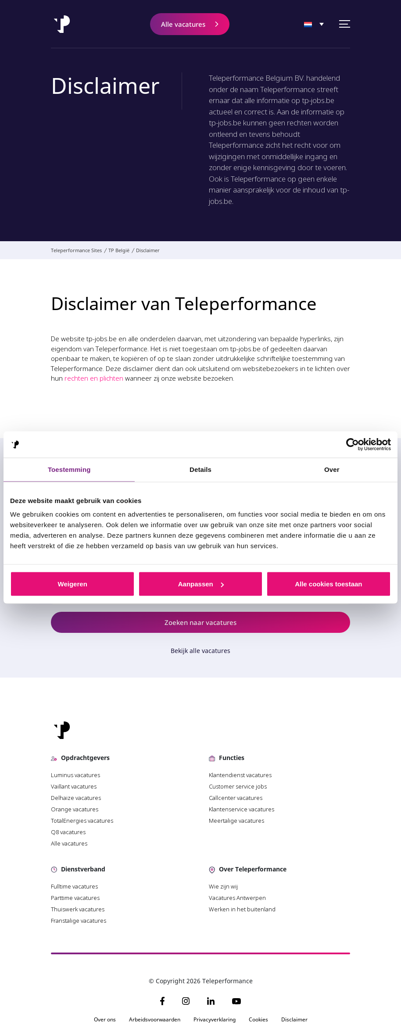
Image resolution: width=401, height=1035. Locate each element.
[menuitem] (314, 24)
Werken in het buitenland (242, 909)
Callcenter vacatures (235, 798)
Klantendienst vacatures (240, 775)
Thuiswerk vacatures (77, 909)
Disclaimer (294, 1019)
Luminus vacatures (75, 775)
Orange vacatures (74, 809)
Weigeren (72, 584)
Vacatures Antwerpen (237, 898)
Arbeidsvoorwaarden (154, 1019)
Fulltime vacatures (74, 886)
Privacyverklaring (214, 1019)
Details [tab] (200, 469)
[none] (314, 24)
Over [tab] (332, 469)
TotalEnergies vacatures (82, 820)
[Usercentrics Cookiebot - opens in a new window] (352, 444)
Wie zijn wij (223, 886)
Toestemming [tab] (69, 469)
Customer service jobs (238, 786)
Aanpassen (201, 584)
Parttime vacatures (75, 898)
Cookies (258, 1019)
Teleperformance (287, 89)
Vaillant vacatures (74, 786)
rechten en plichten (93, 378)
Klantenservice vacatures (241, 809)
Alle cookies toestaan (328, 584)
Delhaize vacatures (76, 798)
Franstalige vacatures (78, 920)
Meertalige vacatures (236, 820)
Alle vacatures (69, 843)
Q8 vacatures (68, 832)
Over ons (105, 1019)
